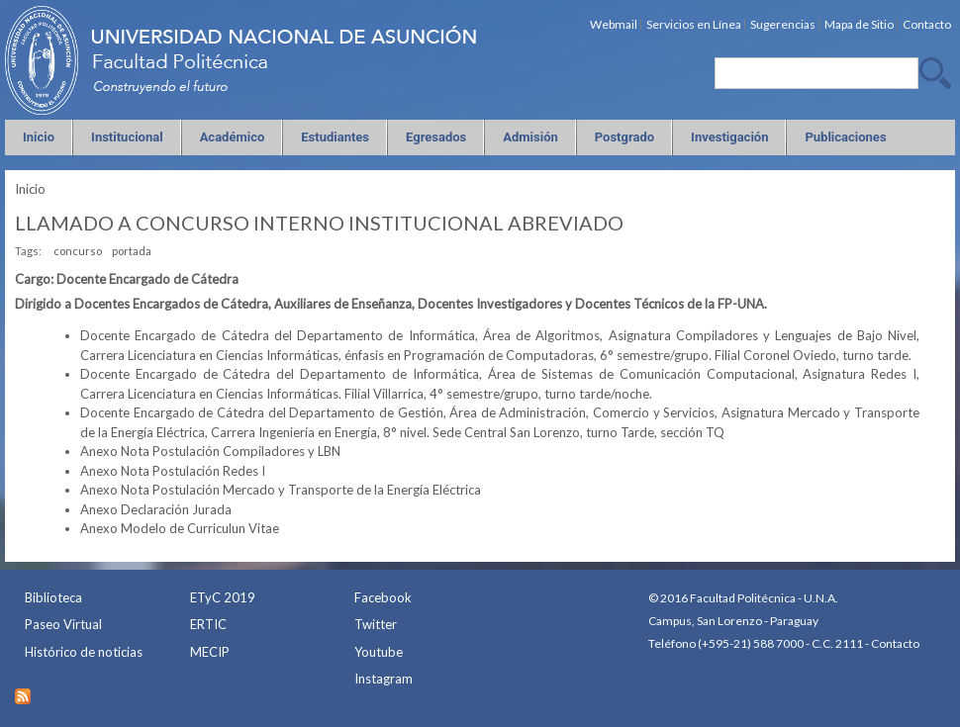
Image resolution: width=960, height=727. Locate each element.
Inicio (30, 189)
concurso (77, 250)
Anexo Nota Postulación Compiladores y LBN (210, 451)
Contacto (895, 643)
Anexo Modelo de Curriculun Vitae (179, 528)
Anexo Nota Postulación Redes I (172, 471)
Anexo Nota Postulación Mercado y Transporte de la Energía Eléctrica (280, 490)
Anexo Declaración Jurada (156, 509)
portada (131, 250)
